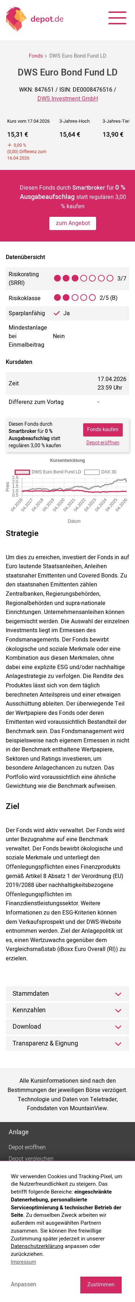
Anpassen (23, 1284)
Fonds (36, 56)
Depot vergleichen (31, 1159)
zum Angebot (73, 223)
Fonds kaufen (102, 429)
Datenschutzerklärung (37, 1246)
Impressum (23, 1262)
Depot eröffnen (103, 443)
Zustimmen (100, 1284)
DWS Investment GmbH (67, 98)
